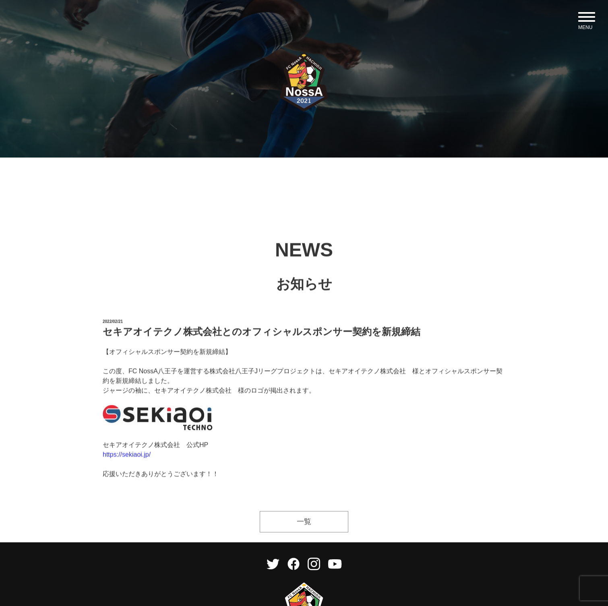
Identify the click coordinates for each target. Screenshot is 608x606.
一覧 (304, 535)
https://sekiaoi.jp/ (127, 467)
